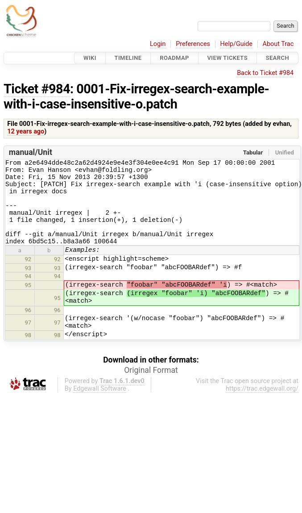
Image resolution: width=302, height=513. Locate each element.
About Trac (278, 44)
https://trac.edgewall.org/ (262, 405)
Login (158, 44)
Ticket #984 (37, 88)
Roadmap (174, 57)
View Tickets (227, 57)
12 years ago (25, 131)
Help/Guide (236, 44)
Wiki (89, 57)
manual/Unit (30, 152)
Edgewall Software (99, 405)
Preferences (193, 44)
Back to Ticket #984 (265, 73)
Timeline (128, 57)
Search (277, 57)
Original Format (151, 386)
